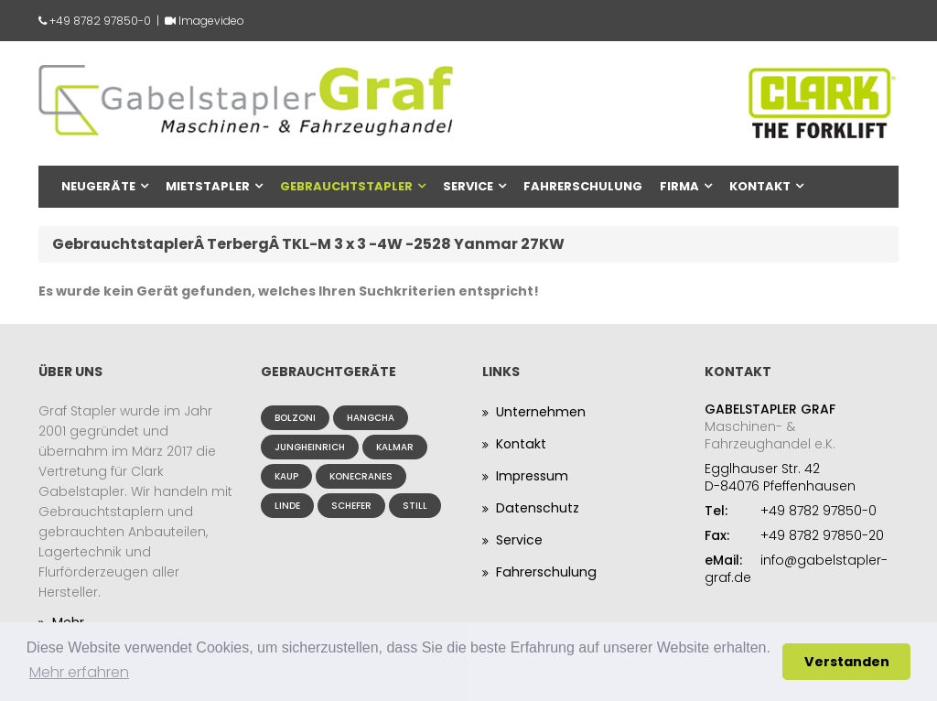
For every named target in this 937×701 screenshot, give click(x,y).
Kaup (286, 476)
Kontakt (760, 186)
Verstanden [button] (846, 661)
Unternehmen (541, 412)
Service (468, 186)
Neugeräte (98, 186)
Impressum (532, 476)
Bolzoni (295, 418)
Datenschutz (537, 508)
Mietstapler (208, 186)
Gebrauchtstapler (346, 186)
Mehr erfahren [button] (79, 672)
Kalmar (395, 447)
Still (415, 505)
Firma (679, 186)
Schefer (351, 505)
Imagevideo (211, 20)
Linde (287, 505)
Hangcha (370, 418)
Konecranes (361, 476)
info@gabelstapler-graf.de (796, 569)
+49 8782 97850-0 (100, 20)
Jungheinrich (310, 447)
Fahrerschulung (582, 186)
